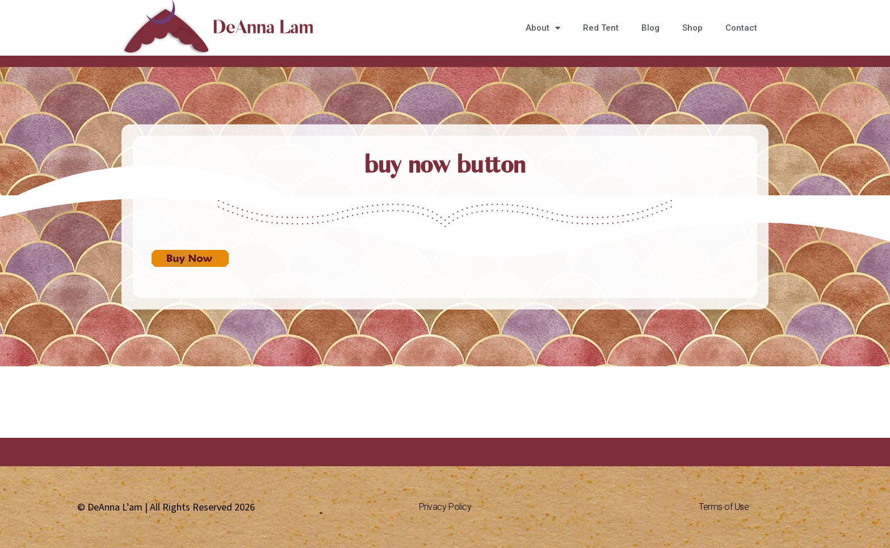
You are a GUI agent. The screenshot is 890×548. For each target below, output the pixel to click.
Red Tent (601, 28)
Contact (741, 28)
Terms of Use (724, 506)
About (543, 28)
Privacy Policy (445, 506)
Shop (692, 28)
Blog (650, 28)
